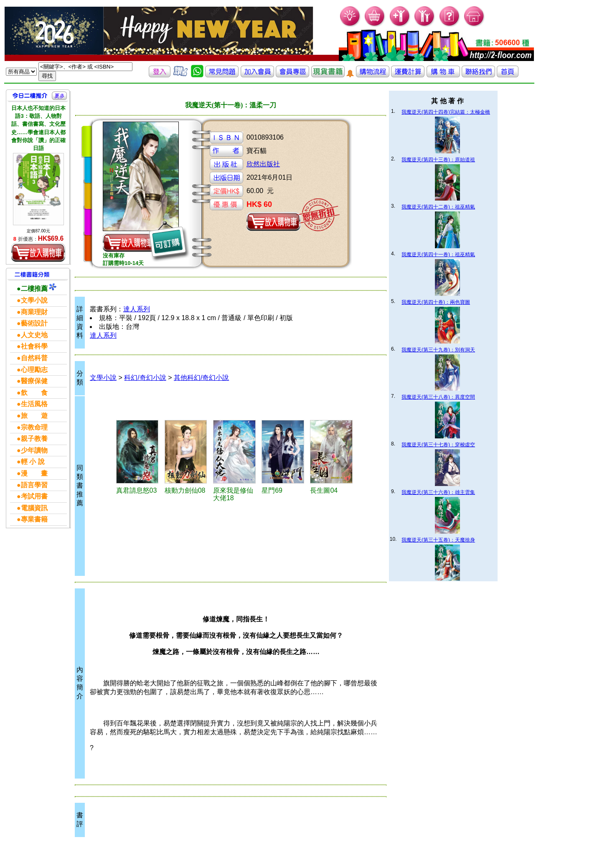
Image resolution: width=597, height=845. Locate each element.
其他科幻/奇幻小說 (201, 377)
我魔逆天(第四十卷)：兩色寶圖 (435, 302)
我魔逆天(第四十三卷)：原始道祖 (438, 160)
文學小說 (103, 377)
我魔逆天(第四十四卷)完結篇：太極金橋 (445, 112)
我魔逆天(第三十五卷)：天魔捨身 (438, 540)
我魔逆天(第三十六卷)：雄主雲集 (438, 492)
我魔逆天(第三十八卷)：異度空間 (438, 397)
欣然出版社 (263, 164)
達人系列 (136, 309)
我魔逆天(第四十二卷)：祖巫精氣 (438, 207)
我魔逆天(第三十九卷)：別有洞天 (438, 350)
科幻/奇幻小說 (145, 377)
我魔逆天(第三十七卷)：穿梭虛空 (438, 445)
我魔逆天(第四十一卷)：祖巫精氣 (438, 254)
